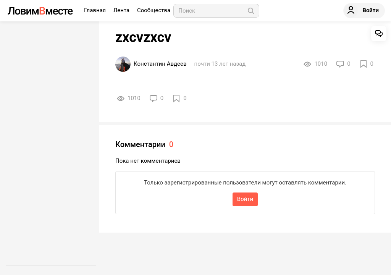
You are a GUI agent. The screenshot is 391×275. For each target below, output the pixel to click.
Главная (95, 10)
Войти (245, 199)
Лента (122, 10)
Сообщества (153, 10)
